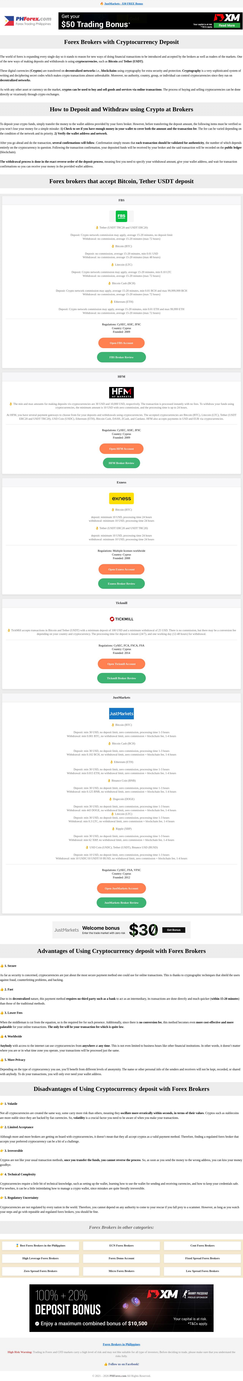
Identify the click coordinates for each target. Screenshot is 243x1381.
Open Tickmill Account (121, 663)
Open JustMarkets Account (121, 888)
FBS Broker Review (122, 357)
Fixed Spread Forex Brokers (202, 1258)
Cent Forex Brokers (202, 1245)
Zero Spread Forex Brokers (40, 1271)
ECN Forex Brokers (121, 1245)
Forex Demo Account (121, 1258)
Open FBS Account (121, 343)
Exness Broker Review (121, 583)
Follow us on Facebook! (123, 1364)
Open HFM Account (121, 448)
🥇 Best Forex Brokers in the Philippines (40, 1245)
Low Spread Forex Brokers (202, 1271)
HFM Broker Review (121, 463)
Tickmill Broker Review (121, 678)
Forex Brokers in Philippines (121, 1344)
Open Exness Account (121, 569)
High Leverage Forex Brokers (40, 1258)
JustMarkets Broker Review (121, 902)
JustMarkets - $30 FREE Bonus (123, 3)
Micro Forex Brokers (121, 1271)
